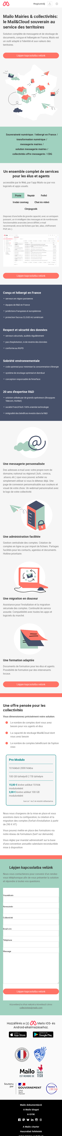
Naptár (31, 195)
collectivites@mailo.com (31, 1007)
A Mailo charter (31, 1126)
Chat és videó (41, 202)
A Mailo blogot (31, 1109)
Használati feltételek (31, 1131)
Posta (18, 195)
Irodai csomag (20, 202)
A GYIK (31, 1114)
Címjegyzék (31, 209)
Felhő (44, 195)
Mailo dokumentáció (31, 1105)
